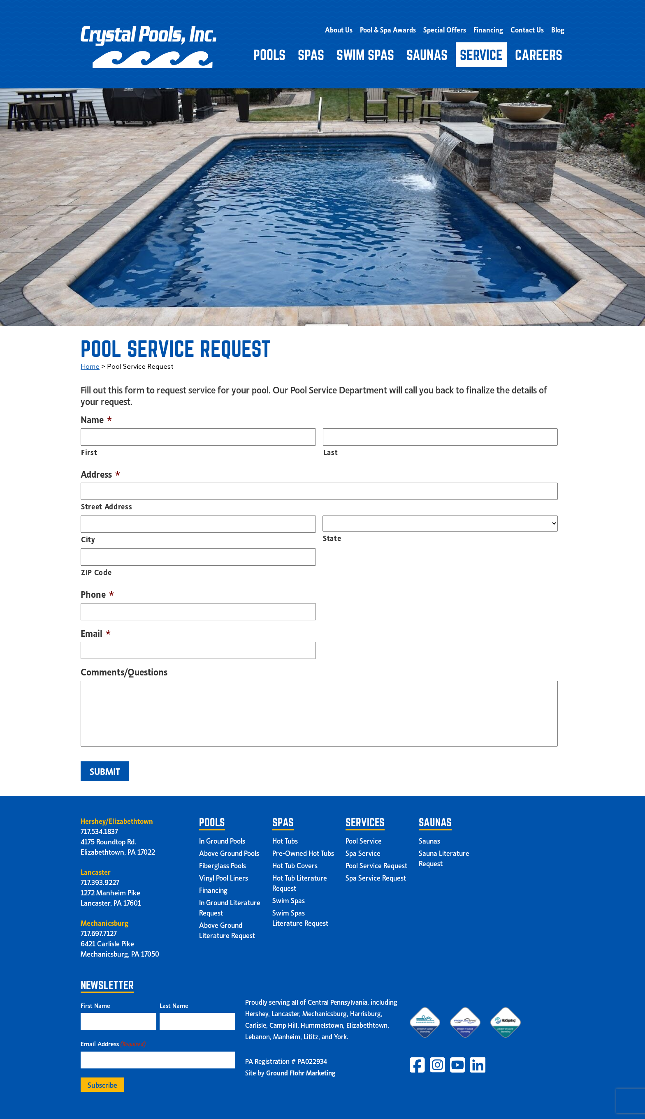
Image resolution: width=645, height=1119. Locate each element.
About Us (347, 27)
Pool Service (364, 838)
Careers (538, 52)
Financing (491, 27)
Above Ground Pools (229, 850)
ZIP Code (96, 569)
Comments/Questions (124, 669)
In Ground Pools (223, 838)
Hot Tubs (285, 838)
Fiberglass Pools (222, 862)
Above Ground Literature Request (227, 927)
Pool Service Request (377, 862)
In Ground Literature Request (227, 905)
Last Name (174, 1002)
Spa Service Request (376, 875)
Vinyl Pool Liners (224, 875)
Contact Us (528, 27)
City (88, 536)
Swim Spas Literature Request (300, 915)
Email (96, 630)
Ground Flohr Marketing (301, 1069)
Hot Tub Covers (295, 862)
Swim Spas (365, 52)
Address (100, 471)
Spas (311, 52)
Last (330, 449)
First (89, 449)
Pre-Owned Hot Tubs (303, 850)
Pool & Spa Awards (395, 27)
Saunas (427, 52)
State (332, 535)
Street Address (106, 503)
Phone (97, 591)
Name (96, 417)
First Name (95, 1002)
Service (481, 52)
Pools (269, 52)
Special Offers (449, 27)
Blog (558, 27)
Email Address (113, 1041)
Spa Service (363, 850)
